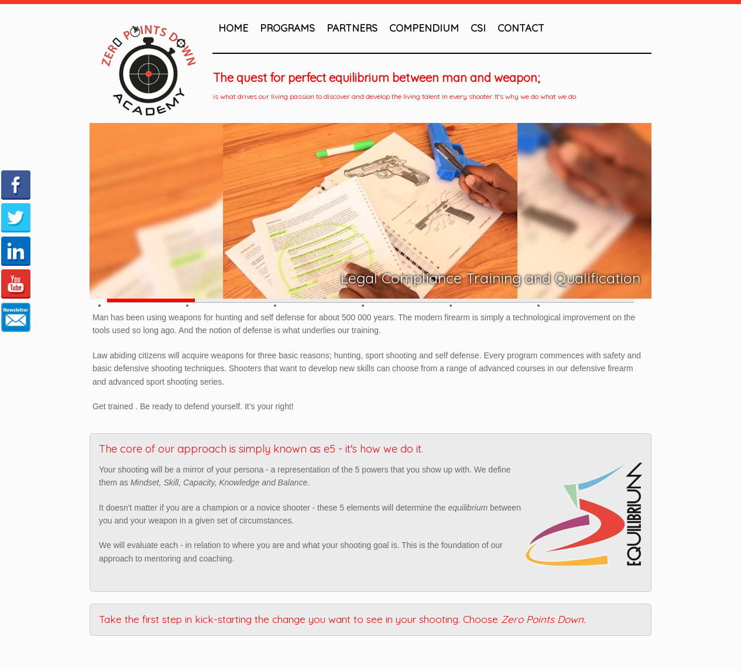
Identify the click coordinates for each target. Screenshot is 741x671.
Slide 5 (502, 300)
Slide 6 (590, 300)
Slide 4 (414, 300)
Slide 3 (326, 300)
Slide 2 (239, 300)
